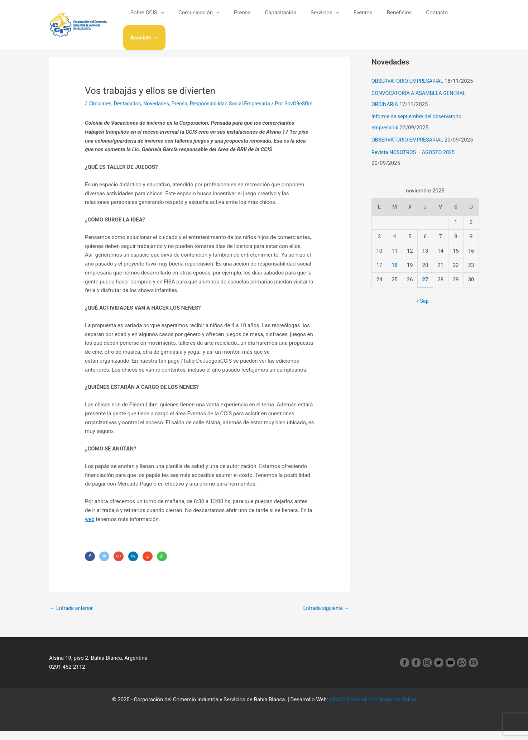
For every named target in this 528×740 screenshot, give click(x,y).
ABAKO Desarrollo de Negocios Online (372, 708)
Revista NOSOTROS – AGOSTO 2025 (415, 151)
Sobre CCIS (159, 17)
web (90, 527)
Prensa (247, 17)
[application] (172, 17)
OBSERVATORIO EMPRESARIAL (408, 81)
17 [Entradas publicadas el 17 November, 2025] (379, 263)
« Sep (422, 299)
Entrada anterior (72, 617)
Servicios (322, 17)
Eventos (356, 17)
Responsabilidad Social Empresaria (236, 103)
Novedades (159, 103)
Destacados (129, 103)
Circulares (100, 103)
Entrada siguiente (325, 617)
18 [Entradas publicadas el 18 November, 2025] (395, 263)
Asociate (460, 17)
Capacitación (281, 17)
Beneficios (389, 17)
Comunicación (207, 17)
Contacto (424, 17)
